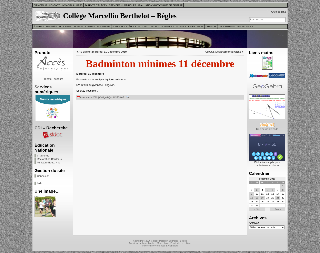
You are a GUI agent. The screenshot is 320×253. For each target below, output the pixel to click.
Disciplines (244, 26)
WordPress (160, 245)
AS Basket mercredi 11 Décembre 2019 (103, 51)
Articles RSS (279, 11)
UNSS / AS (211, 26)
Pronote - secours (52, 78)
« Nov (257, 209)
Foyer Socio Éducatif (126, 26)
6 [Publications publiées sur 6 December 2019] (272, 190)
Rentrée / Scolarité (59, 26)
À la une (39, 26)
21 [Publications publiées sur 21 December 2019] (278, 197)
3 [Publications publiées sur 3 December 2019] (257, 190)
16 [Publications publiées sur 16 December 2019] (251, 197)
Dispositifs (226, 26)
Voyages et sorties (173, 26)
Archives (254, 222)
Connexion (43, 176)
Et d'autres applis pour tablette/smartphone (267, 164)
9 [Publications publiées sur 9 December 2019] (251, 194)
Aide (39, 183)
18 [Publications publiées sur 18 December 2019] (262, 197)
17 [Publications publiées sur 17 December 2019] (257, 197)
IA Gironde (43, 155)
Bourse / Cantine (84, 26)
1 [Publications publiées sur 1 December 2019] (282, 186)
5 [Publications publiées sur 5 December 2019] (267, 190)
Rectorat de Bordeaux (49, 159)
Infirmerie (103, 26)
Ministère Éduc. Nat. (48, 162)
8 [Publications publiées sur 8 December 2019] (282, 190)
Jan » (278, 209)
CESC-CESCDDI (150, 26)
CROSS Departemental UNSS (223, 51)
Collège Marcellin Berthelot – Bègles (120, 16)
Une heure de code (267, 129)
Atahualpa (173, 245)
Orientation (195, 26)
